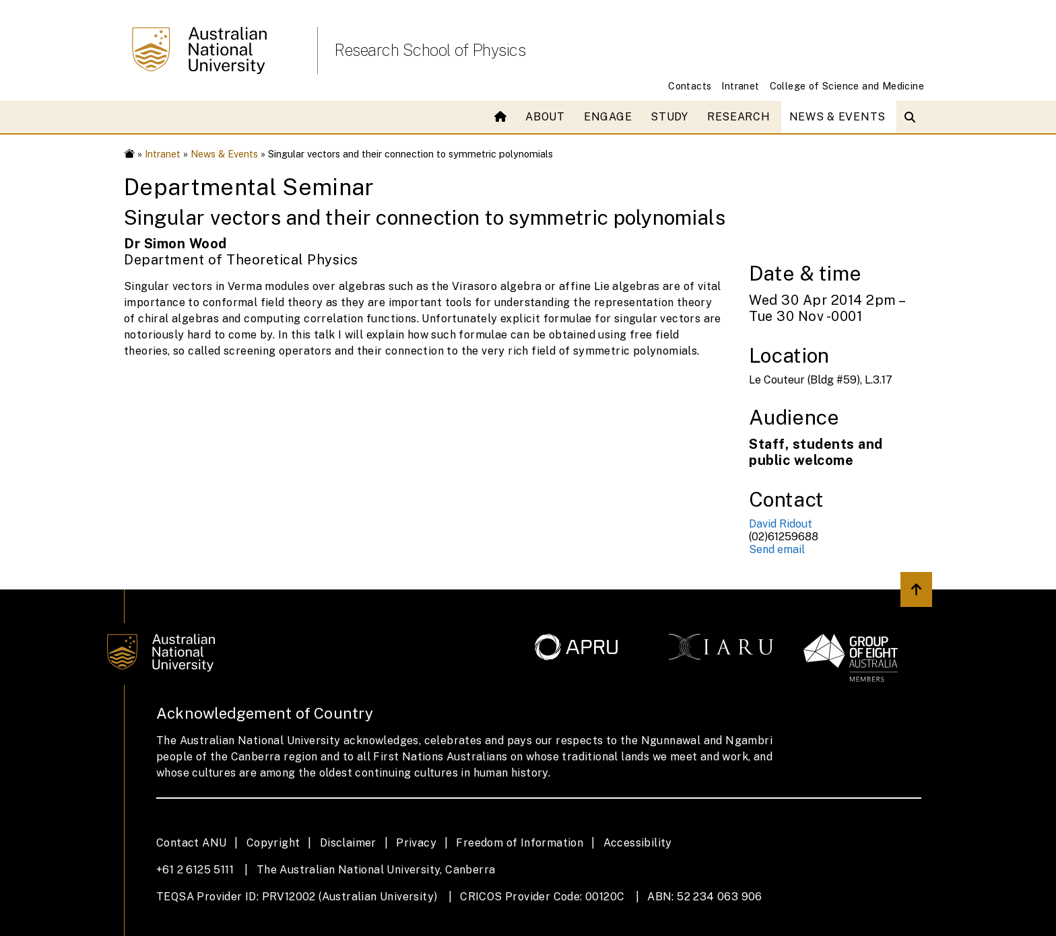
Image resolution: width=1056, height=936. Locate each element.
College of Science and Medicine (847, 86)
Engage (608, 116)
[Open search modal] (912, 117)
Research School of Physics (429, 49)
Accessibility (637, 842)
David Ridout (780, 523)
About (545, 116)
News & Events (837, 116)
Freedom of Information (519, 842)
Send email (777, 549)
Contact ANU (191, 842)
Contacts (689, 86)
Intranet (740, 86)
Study (669, 116)
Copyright (273, 842)
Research (738, 116)
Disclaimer (348, 842)
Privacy (416, 842)
